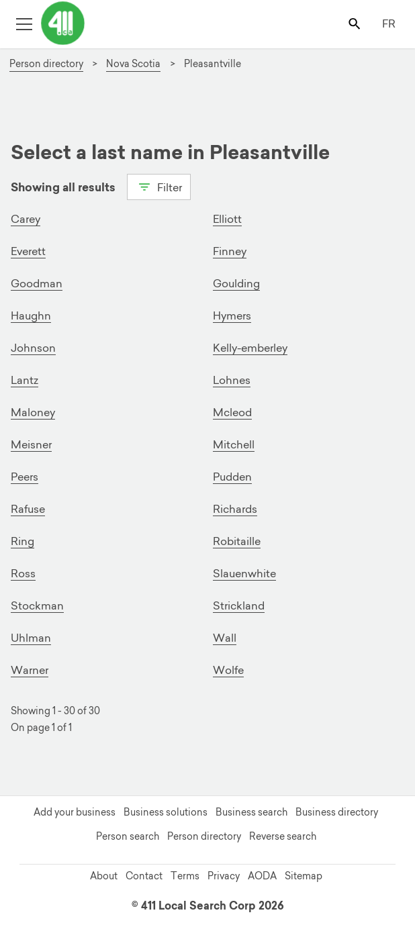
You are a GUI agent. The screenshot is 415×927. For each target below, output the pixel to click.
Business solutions (166, 812)
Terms (185, 876)
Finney (229, 251)
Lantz (24, 380)
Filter (159, 186)
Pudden (232, 476)
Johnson (33, 347)
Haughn (31, 315)
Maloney (33, 412)
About (104, 876)
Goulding (236, 283)
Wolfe (228, 670)
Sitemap (303, 876)
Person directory (204, 836)
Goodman (36, 283)
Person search (127, 836)
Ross (23, 573)
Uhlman (31, 637)
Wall (224, 637)
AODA (262, 876)
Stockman (37, 605)
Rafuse (28, 509)
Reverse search (282, 836)
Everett (28, 251)
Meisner (31, 444)
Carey (25, 219)
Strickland (239, 605)
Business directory (336, 812)
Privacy (224, 876)
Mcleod (232, 412)
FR (389, 23)
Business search (251, 812)
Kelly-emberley (250, 347)
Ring (22, 541)
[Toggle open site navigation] (24, 23)
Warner (29, 670)
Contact (144, 876)
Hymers (232, 315)
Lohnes (231, 380)
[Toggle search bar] (355, 23)
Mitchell (234, 444)
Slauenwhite (244, 573)
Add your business (75, 812)
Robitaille (237, 541)
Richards (235, 509)
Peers (24, 476)
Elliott (227, 219)
